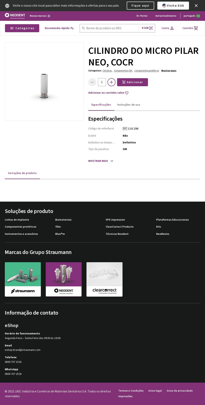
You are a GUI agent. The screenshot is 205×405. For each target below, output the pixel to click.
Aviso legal (155, 391)
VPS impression (115, 220)
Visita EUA (173, 5)
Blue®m (60, 234)
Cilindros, (107, 70)
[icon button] (196, 6)
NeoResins (162, 234)
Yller (58, 227)
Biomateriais (63, 220)
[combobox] (111, 28)
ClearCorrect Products (120, 227)
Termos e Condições (131, 391)
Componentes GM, (123, 70)
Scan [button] (147, 28)
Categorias (22, 28)
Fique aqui (140, 5)
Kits (158, 227)
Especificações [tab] (101, 105)
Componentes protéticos (146, 70)
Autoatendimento (165, 16)
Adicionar (132, 82)
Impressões (125, 396)
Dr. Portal (142, 16)
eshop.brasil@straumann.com (22, 350)
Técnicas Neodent (117, 234)
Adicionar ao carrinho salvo (108, 93)
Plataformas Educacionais (172, 220)
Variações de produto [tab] (22, 173)
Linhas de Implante (17, 220)
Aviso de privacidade (180, 391)
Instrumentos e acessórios (21, 234)
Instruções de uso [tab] (128, 105)
